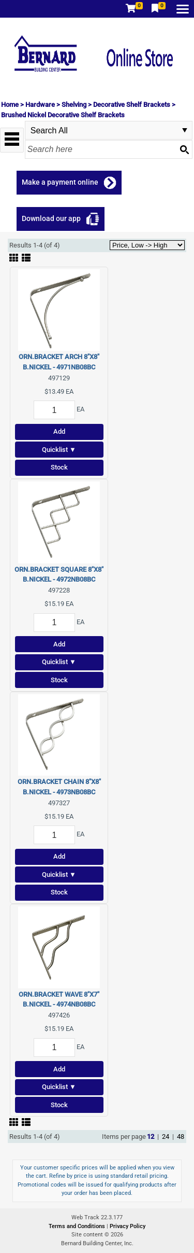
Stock (59, 467)
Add (59, 431)
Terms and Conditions (78, 1226)
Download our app (51, 218)
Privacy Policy (127, 1226)
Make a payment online (60, 182)
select (184, 130)
